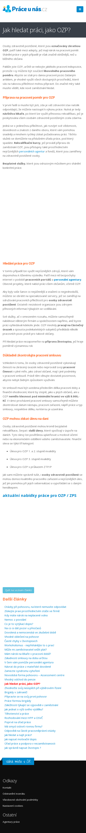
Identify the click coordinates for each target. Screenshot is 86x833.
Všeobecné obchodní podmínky (20, 799)
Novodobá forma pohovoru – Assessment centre (34, 675)
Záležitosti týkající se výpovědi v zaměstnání (31, 705)
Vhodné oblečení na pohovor (21, 636)
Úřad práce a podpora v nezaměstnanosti (29, 743)
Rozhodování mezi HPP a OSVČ (23, 718)
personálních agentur (32, 151)
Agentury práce (11, 821)
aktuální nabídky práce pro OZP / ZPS (39, 495)
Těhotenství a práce (16, 713)
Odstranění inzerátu (14, 793)
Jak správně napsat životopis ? (22, 748)
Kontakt (7, 787)
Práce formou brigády (17, 701)
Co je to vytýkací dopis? (18, 624)
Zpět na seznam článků (18, 590)
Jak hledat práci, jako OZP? (22, 683)
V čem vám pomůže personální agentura (28, 662)
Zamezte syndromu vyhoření (22, 671)
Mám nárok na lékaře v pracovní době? (27, 654)
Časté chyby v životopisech (20, 641)
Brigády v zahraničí (15, 692)
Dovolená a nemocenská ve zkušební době (30, 632)
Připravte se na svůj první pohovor (25, 696)
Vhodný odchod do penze (20, 679)
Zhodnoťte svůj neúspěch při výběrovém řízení (32, 688)
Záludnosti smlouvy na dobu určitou (25, 658)
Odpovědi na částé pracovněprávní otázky (30, 730)
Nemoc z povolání (15, 619)
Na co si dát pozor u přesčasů (22, 628)
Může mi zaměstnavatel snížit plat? (25, 649)
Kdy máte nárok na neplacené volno (26, 615)
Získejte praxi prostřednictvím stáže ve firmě (32, 611)
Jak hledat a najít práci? (18, 735)
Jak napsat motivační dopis (20, 739)
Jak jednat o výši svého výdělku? (23, 709)
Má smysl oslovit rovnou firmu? (23, 726)
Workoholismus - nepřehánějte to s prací (29, 645)
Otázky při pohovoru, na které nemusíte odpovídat (35, 607)
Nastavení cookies (13, 805)
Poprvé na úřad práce (17, 722)
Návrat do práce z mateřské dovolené (27, 666)
